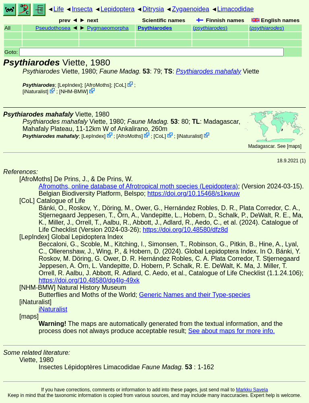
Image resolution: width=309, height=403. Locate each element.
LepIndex (69, 85)
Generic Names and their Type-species (194, 294)
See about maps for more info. (231, 330)
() (210, 28)
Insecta (82, 9)
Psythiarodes (155, 28)
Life (59, 9)
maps (294, 146)
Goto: (144, 52)
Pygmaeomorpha (108, 28)
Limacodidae (235, 9)
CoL (120, 85)
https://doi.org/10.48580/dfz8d (185, 229)
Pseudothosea (52, 28)
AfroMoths (97, 85)
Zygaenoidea (190, 9)
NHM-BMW (74, 91)
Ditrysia (153, 9)
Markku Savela (252, 390)
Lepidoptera (118, 9)
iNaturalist (35, 91)
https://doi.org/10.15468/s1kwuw (193, 193)
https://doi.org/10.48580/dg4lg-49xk (89, 280)
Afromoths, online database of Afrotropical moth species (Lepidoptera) (138, 186)
